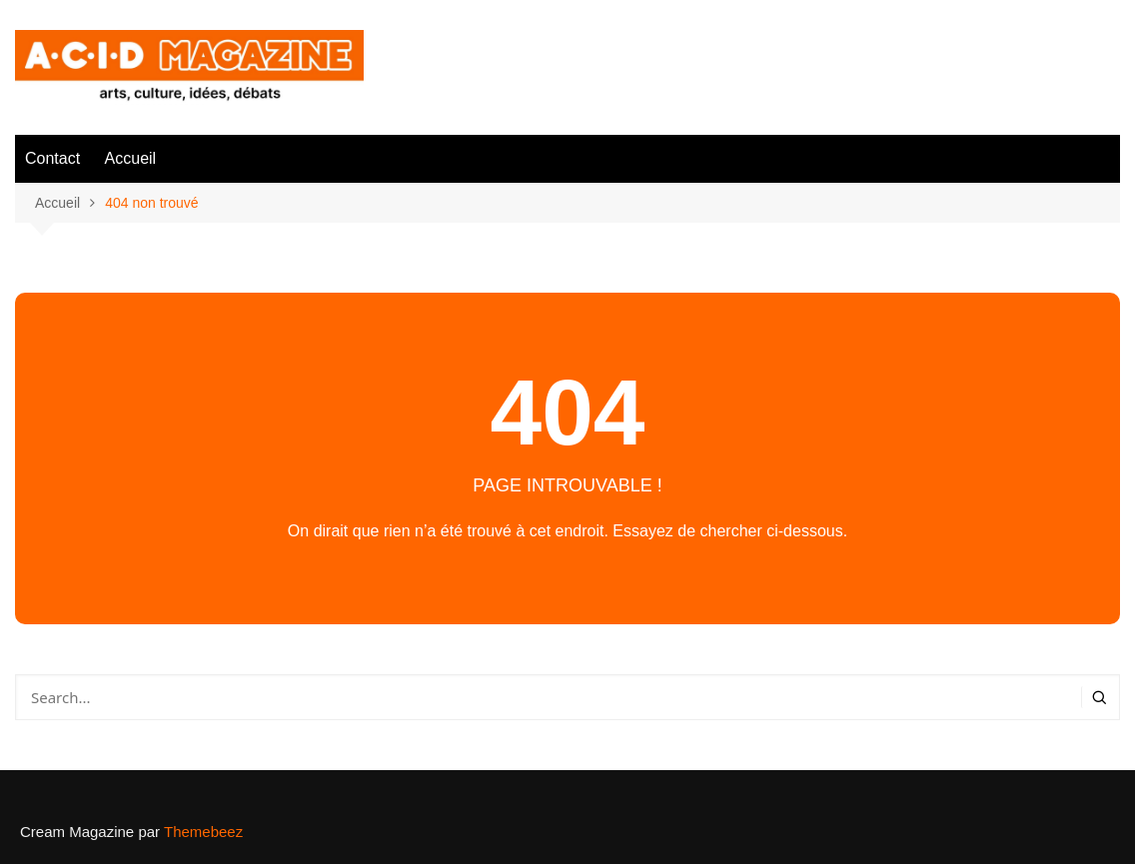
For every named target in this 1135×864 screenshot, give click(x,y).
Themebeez (203, 831)
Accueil (131, 158)
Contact (52, 158)
